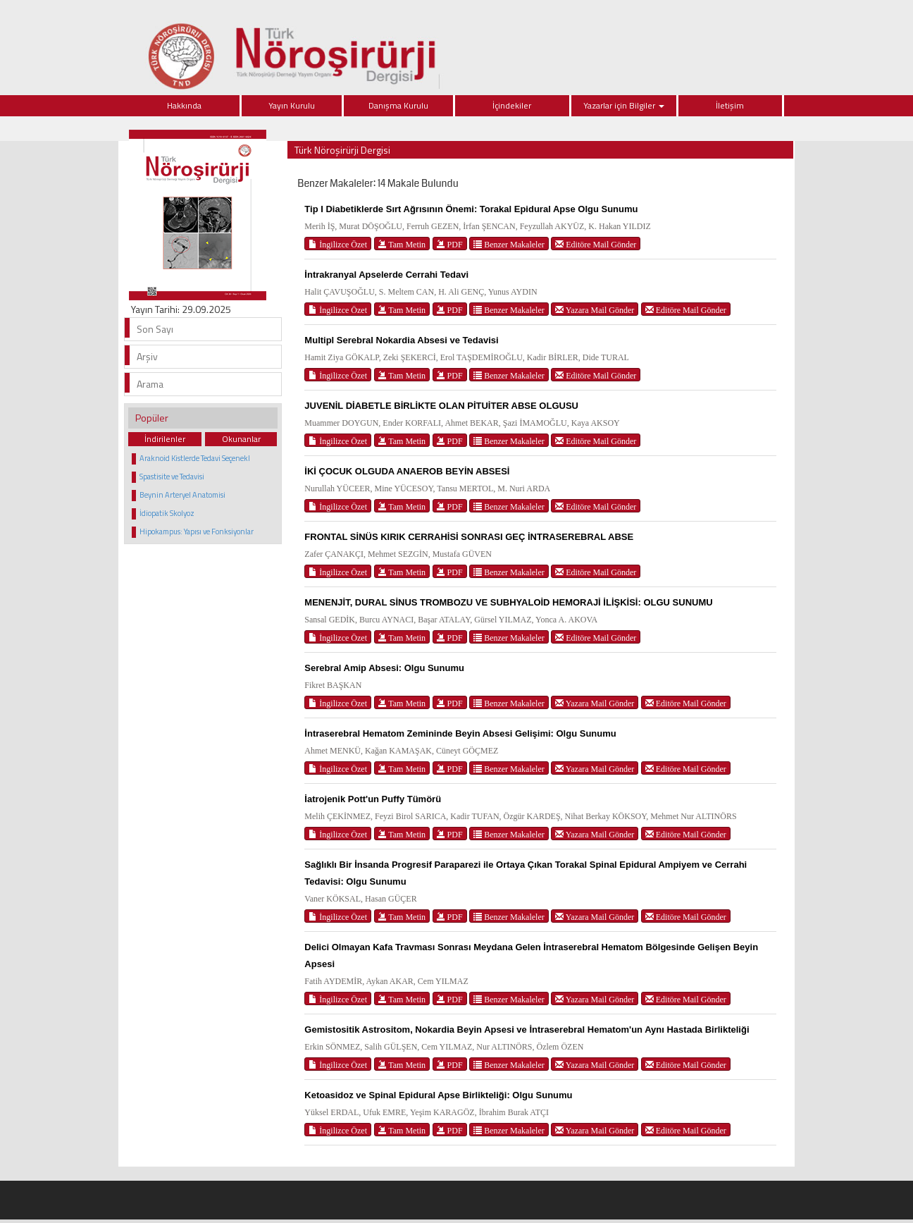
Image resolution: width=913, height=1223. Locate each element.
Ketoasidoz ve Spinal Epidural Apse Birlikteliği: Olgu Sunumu (438, 1095)
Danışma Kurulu (398, 105)
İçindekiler (511, 105)
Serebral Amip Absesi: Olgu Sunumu (384, 668)
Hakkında (184, 105)
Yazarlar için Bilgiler (623, 105)
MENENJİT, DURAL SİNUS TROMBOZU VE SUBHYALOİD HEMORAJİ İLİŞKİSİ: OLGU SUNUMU (508, 602)
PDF (450, 244)
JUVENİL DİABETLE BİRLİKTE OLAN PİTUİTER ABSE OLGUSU (441, 405)
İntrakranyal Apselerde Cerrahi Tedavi (386, 274)
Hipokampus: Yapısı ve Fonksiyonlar (196, 531)
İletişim (730, 105)
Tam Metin (402, 244)
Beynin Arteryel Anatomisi (182, 494)
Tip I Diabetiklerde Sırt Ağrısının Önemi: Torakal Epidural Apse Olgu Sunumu (471, 209)
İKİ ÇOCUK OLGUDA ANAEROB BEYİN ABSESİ (406, 471)
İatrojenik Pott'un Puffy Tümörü (372, 799)
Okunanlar (241, 438)
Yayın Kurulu (291, 105)
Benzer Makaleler (509, 244)
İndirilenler (164, 438)
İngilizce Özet (338, 244)
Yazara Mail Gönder (594, 310)
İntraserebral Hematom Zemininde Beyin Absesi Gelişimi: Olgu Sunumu (460, 733)
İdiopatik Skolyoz (166, 513)
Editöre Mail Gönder (595, 244)
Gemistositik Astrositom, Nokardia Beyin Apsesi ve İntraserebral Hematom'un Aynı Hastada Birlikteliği (526, 1029)
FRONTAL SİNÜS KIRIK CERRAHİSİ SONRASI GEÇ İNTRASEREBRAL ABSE (468, 536)
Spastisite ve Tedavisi (171, 476)
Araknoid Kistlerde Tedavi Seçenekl (194, 458)
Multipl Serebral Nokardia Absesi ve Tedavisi (401, 340)
